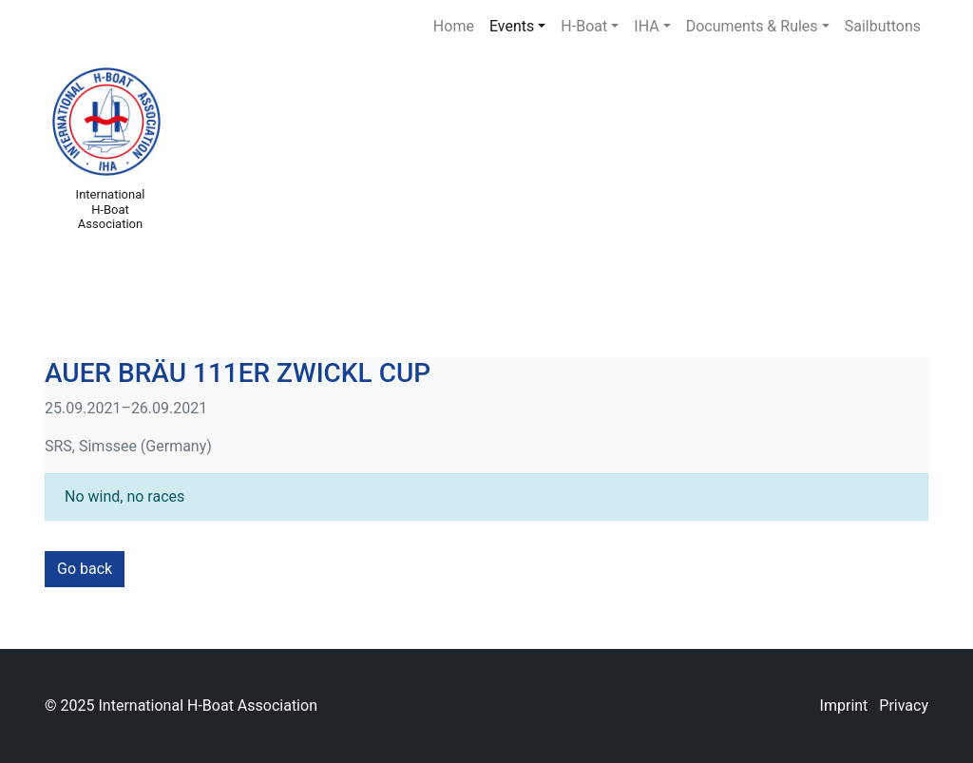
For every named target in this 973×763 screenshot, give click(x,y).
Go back (84, 569)
